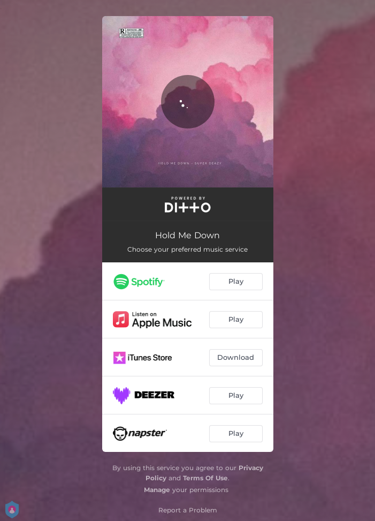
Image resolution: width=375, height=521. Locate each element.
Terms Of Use (205, 478)
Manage (157, 490)
